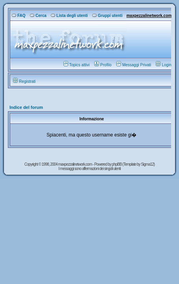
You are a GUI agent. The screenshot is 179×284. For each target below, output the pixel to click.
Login (163, 65)
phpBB (117, 164)
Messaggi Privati (133, 65)
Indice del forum (26, 107)
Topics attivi (76, 65)
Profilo (102, 65)
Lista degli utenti (69, 15)
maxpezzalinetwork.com (149, 15)
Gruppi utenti (107, 15)
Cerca (38, 15)
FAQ (19, 15)
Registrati (24, 81)
